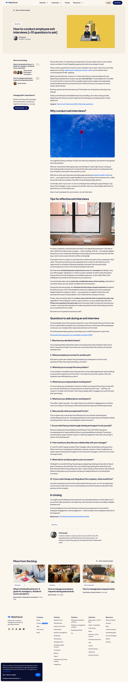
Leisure (90, 646)
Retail (90, 631)
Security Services (93, 655)
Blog (107, 626)
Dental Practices (93, 649)
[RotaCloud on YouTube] (20, 629)
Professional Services (94, 639)
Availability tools (58, 642)
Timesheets (57, 650)
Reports (56, 653)
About (38, 620)
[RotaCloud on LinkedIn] (23, 629)
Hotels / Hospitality (94, 625)
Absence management (60, 632)
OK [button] (38, 674)
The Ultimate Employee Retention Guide (74, 516)
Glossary (108, 623)
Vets (89, 642)
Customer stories (111, 629)
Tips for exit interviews (65, 104)
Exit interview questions (84, 104)
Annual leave (57, 629)
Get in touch (40, 629)
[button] (43, 3)
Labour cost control (59, 626)
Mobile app (57, 635)
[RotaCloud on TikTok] (16, 629)
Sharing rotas (57, 639)
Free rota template (111, 635)
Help (38, 626)
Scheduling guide (111, 632)
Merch (38, 632)
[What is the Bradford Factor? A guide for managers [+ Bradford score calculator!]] (29, 574)
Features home (58, 620)
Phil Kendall (22, 37)
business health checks (101, 175)
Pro (72, 633)
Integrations (57, 664)
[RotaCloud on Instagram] (12, 629)
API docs (108, 642)
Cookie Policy (7, 671)
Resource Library (111, 620)
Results (108, 639)
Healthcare (91, 652)
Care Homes (92, 628)
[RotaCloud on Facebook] (9, 629)
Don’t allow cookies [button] (9, 675)
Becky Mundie (17, 597)
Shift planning (58, 623)
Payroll (56, 656)
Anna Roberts (34, 597)
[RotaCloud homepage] (11, 3)
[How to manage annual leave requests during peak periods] (64, 574)
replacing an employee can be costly (78, 70)
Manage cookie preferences (12, 678)
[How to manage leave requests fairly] (99, 574)
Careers (39, 623)
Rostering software (76, 630)
